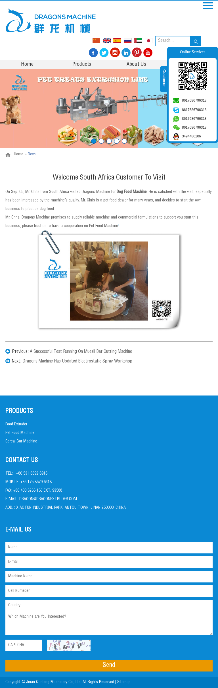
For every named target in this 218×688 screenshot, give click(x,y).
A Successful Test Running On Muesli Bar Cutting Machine (81, 352)
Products (81, 64)
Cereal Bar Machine (21, 442)
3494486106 (191, 136)
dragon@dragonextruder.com (48, 499)
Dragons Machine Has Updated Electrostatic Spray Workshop (77, 361)
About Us (136, 64)
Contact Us (21, 461)
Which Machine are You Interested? (109, 623)
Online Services (192, 52)
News (32, 154)
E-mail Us (18, 530)
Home (27, 64)
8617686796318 (194, 100)
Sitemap (124, 682)
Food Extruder (16, 425)
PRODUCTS (19, 411)
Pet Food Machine (19, 433)
